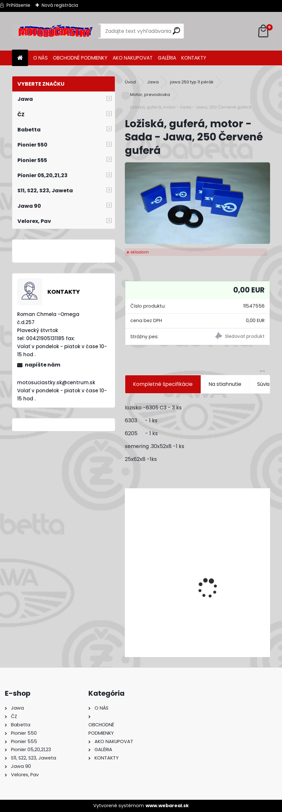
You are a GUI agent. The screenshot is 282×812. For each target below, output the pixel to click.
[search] (176, 30)
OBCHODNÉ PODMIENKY (80, 57)
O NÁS (40, 57)
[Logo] (56, 31)
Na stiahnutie (224, 384)
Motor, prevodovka (150, 94)
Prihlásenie (18, 5)
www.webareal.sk (167, 805)
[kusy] (152, 646)
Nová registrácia (60, 5)
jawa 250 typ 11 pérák (192, 82)
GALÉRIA (167, 57)
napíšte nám (42, 364)
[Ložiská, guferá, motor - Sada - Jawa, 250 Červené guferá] (197, 203)
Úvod (130, 82)
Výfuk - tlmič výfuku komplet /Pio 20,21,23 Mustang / (195, 618)
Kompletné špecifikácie (163, 384)
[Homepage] (20, 58)
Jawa (153, 82)
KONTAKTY (193, 57)
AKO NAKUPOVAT (133, 57)
